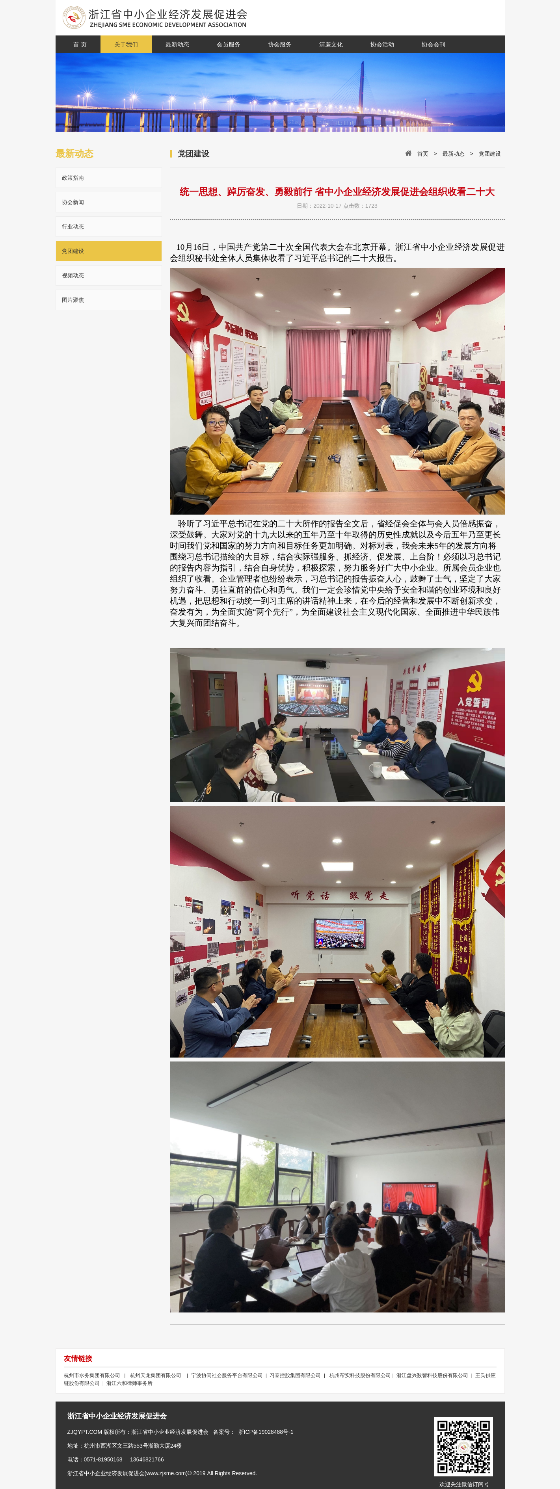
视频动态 (73, 275)
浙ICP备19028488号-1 (266, 1432)
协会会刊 (433, 44)
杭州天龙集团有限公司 (155, 1375)
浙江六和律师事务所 (129, 1383)
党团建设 (73, 251)
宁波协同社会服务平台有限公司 (228, 1375)
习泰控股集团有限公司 (296, 1375)
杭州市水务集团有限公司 (93, 1375)
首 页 (80, 44)
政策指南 (73, 178)
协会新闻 (73, 202)
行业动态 (73, 226)
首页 (422, 154)
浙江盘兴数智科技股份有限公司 (433, 1375)
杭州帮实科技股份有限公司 (360, 1375)
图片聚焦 (73, 300)
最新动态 (454, 154)
